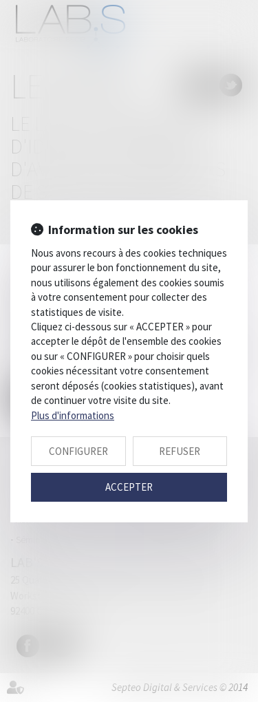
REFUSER (179, 451)
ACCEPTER (129, 486)
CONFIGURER (78, 451)
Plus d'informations (72, 415)
